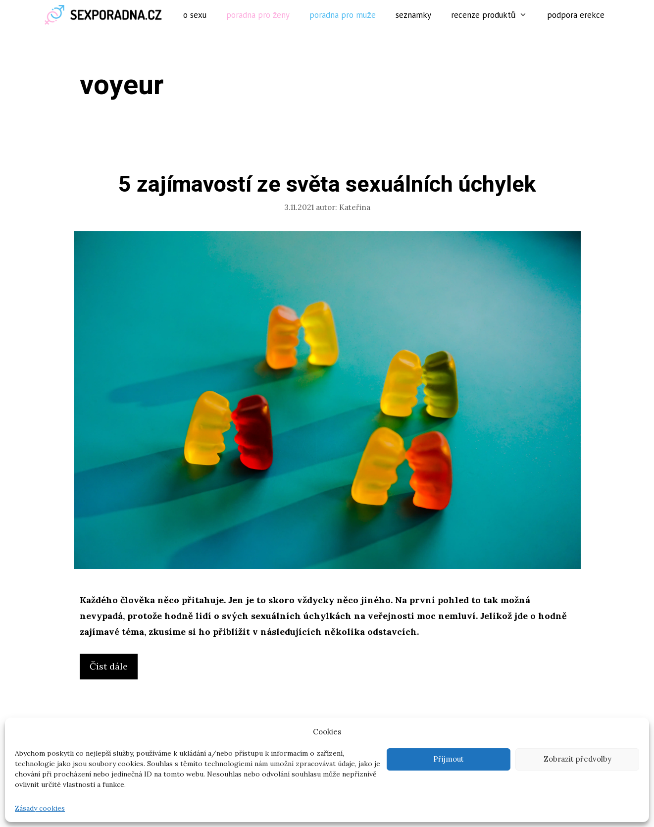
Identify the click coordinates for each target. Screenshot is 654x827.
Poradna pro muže (342, 14)
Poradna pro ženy (258, 14)
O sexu (194, 14)
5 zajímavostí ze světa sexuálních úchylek (327, 184)
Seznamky (413, 14)
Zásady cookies (40, 808)
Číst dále (113, 669)
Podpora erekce (575, 14)
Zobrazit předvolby (577, 759)
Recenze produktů (494, 15)
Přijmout (448, 759)
